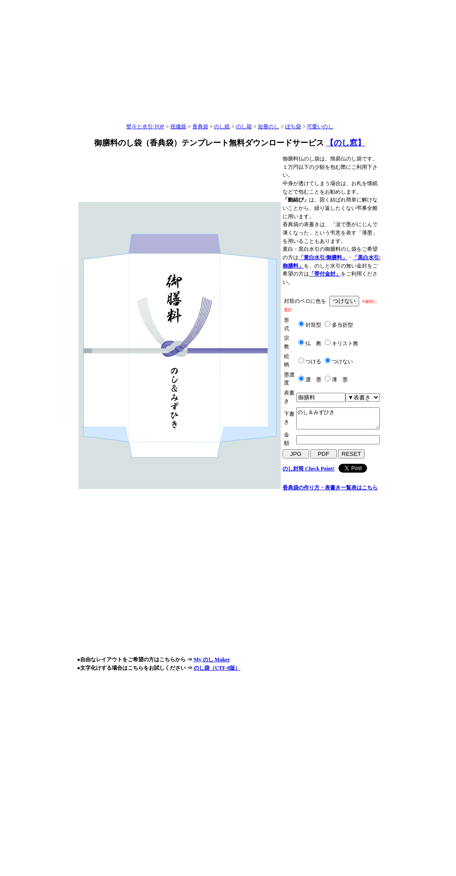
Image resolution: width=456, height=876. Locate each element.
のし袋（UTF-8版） (217, 668)
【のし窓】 (345, 142)
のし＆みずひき (338, 418)
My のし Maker (212, 659)
